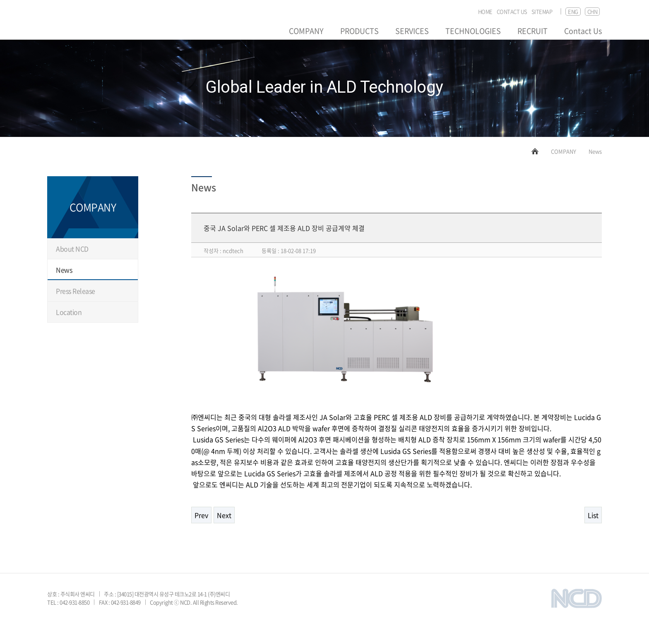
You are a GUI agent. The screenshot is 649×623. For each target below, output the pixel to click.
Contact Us (583, 30)
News (64, 270)
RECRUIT (532, 30)
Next (224, 515)
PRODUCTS (359, 30)
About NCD (72, 249)
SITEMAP (542, 11)
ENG (573, 11)
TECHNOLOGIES (473, 30)
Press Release (75, 291)
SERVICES (412, 30)
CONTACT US (512, 11)
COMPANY (306, 30)
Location (69, 312)
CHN (592, 11)
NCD (72, 23)
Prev (201, 515)
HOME (485, 11)
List (593, 515)
